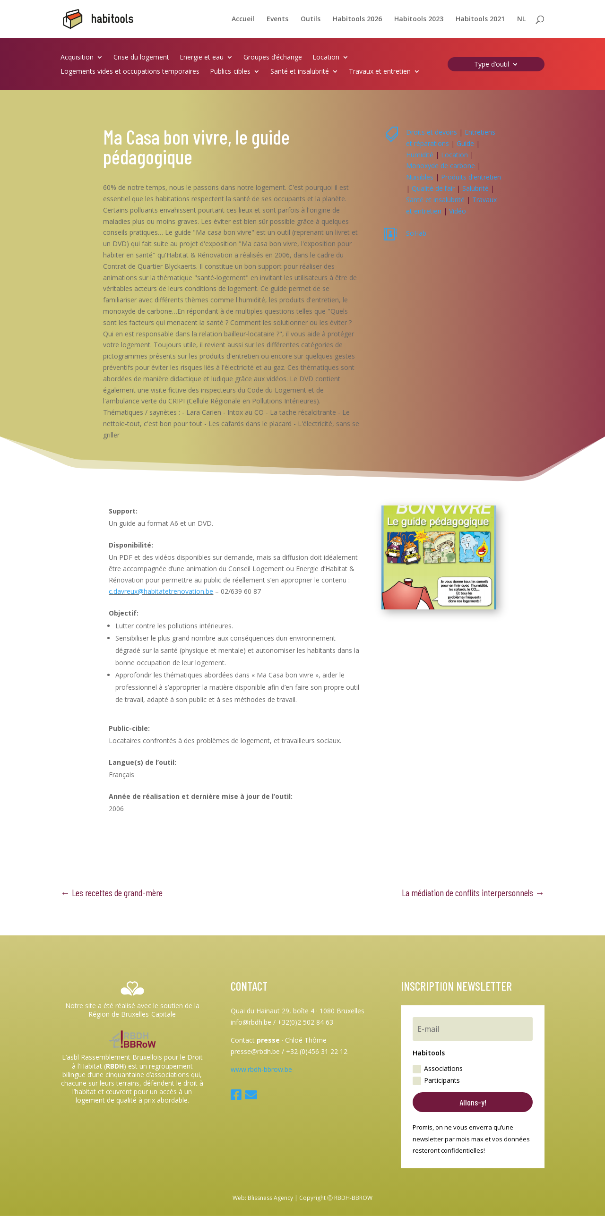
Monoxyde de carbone (440, 165)
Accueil (243, 19)
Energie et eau (202, 57)
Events (277, 19)
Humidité (419, 154)
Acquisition (77, 57)
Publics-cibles (230, 72)
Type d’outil (491, 65)
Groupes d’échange (272, 57)
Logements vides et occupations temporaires (129, 72)
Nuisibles (419, 176)
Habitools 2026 (357, 19)
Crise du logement (141, 57)
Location (325, 57)
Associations (438, 1068)
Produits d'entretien (471, 176)
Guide (465, 143)
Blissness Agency (270, 1198)
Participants (436, 1080)
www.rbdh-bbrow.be (261, 1069)
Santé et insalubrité (299, 72)
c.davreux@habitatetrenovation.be (161, 591)
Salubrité (475, 188)
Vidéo (457, 210)
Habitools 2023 (418, 19)
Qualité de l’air (433, 188)
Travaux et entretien (380, 72)
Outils (310, 19)
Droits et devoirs (431, 132)
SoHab (416, 233)
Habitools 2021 (480, 19)
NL (521, 19)
